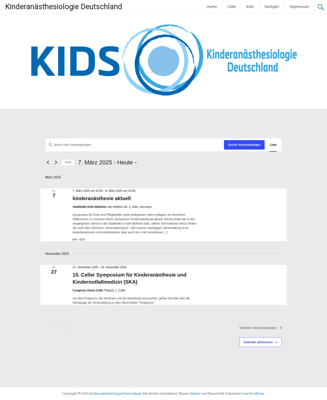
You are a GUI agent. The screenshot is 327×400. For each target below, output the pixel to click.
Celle (232, 6)
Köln (250, 6)
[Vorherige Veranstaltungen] (47, 162)
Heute (68, 162)
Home (212, 6)
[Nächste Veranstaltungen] (55, 162)
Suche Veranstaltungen (244, 144)
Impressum (299, 6)
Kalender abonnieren (258, 342)
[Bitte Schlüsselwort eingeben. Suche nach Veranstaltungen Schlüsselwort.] (134, 144)
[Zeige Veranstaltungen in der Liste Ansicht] (273, 144)
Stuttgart (271, 6)
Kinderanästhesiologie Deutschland (63, 6)
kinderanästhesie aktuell (102, 198)
